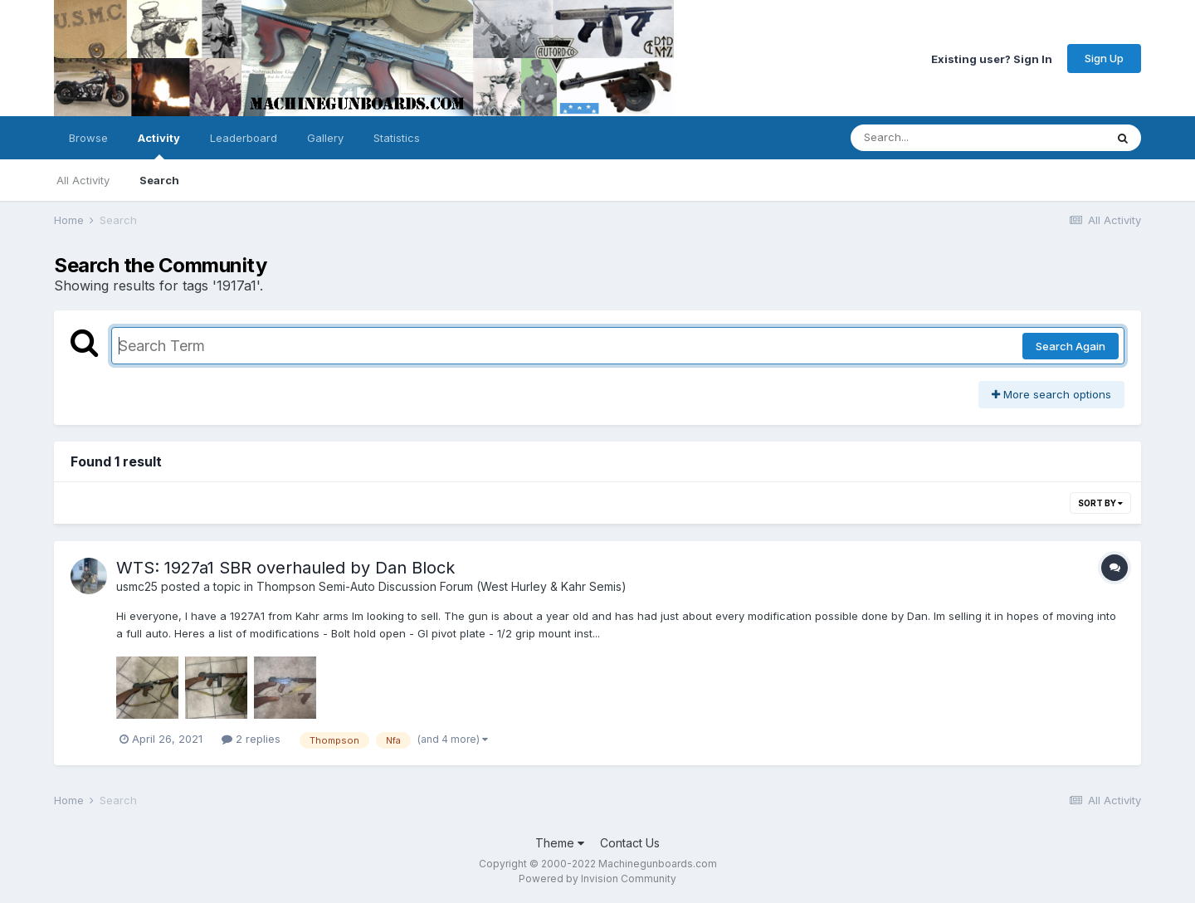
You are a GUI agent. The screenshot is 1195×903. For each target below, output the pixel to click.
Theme (559, 843)
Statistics (396, 137)
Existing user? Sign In (991, 58)
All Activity (83, 180)
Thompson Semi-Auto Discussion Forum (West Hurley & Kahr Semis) (441, 586)
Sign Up (1104, 58)
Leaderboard (243, 137)
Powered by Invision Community (597, 878)
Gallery (325, 137)
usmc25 (137, 586)
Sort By (1100, 503)
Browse (88, 137)
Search (159, 180)
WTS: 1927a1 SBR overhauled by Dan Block (285, 568)
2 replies (251, 738)
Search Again (1070, 346)
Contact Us (630, 843)
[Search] (932, 137)
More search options (1051, 394)
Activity (159, 145)
